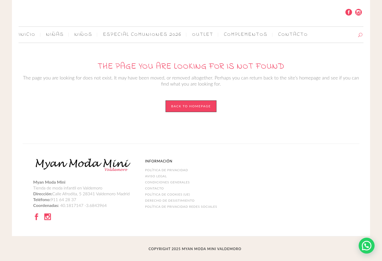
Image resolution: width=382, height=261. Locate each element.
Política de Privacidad (166, 170)
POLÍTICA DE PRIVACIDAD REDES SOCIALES (181, 207)
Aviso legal (156, 176)
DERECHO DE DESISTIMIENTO (170, 200)
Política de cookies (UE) (167, 194)
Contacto (154, 188)
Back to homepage (191, 106)
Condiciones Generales (167, 182)
